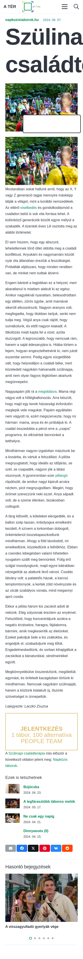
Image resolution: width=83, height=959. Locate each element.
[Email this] (10, 848)
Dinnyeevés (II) (35, 831)
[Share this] (22, 848)
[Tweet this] (33, 848)
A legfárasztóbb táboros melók (49, 801)
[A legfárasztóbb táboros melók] (12, 801)
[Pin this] (44, 848)
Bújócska (31, 787)
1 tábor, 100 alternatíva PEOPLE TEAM (41, 734)
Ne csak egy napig (38, 816)
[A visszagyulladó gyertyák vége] (41, 877)
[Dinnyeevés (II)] (12, 831)
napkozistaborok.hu (22, 20)
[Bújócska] (12, 787)
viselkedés (29, 208)
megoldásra (47, 391)
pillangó (61, 475)
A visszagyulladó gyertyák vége (31, 926)
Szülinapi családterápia (26, 753)
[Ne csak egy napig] (12, 816)
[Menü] (65, 6)
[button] (76, 6)
